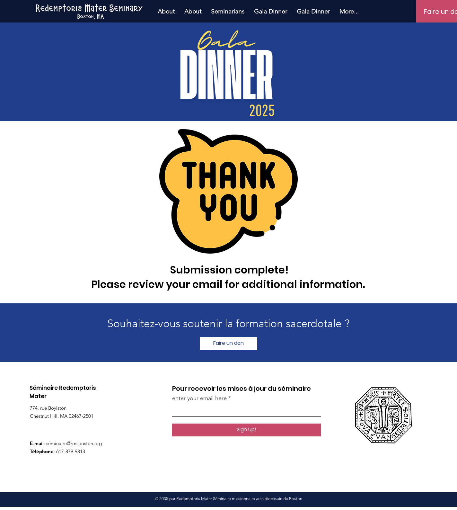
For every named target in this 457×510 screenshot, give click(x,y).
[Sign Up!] (246, 430)
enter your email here (199, 398)
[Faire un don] (228, 343)
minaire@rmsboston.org (76, 443)
